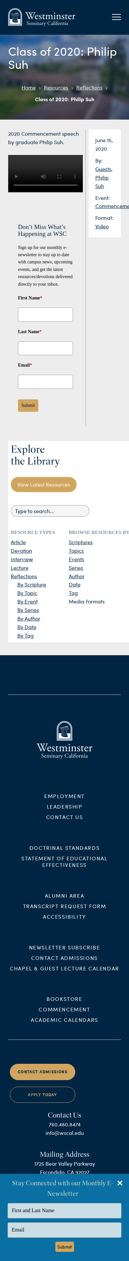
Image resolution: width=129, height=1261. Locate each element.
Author (76, 576)
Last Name (30, 331)
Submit (28, 405)
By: (98, 160)
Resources (56, 87)
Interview (22, 559)
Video (102, 226)
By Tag (25, 635)
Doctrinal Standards (64, 854)
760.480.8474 (65, 1130)
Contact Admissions (64, 964)
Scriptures (81, 542)
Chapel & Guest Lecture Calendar (64, 974)
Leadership (65, 813)
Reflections (89, 87)
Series (76, 567)
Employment (64, 802)
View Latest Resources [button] (43, 484)
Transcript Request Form (64, 912)
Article (18, 542)
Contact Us (64, 823)
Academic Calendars (64, 1026)
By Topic (27, 592)
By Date (26, 626)
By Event (27, 601)
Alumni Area (64, 901)
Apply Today (42, 1101)
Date (75, 584)
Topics (76, 550)
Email (25, 365)
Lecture (19, 567)
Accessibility (64, 922)
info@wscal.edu (65, 1139)
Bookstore (64, 1005)
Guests (103, 168)
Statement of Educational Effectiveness (64, 868)
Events (76, 559)
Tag (73, 592)
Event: (102, 197)
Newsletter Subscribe (64, 953)
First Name (30, 298)
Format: (104, 217)
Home (29, 87)
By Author (28, 618)
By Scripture (31, 584)
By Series (28, 609)
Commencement (64, 1015)
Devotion (21, 550)
